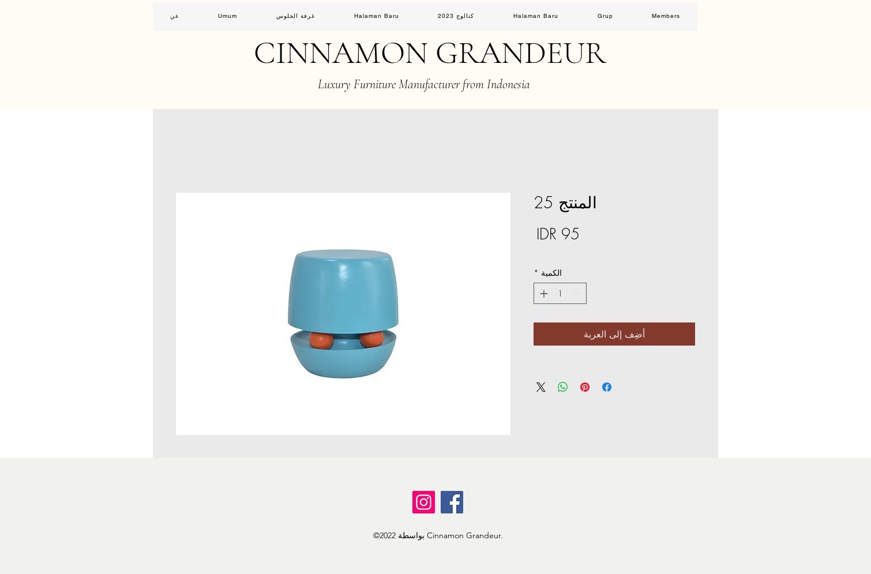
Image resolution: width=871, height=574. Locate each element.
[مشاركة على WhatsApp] (563, 387)
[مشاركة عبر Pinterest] (585, 387)
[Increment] (542, 293)
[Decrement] (577, 293)
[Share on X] (541, 387)
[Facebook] (452, 502)
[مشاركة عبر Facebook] (607, 387)
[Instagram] (423, 502)
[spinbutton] (560, 293)
